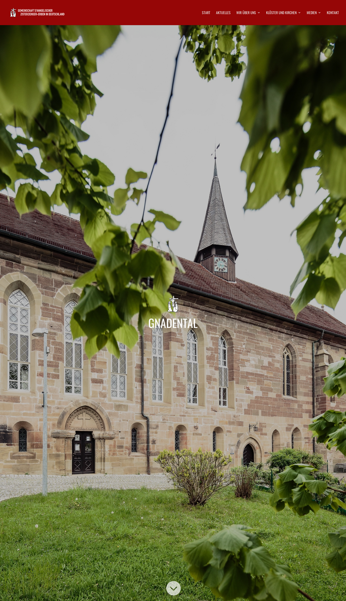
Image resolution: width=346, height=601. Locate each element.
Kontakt (333, 13)
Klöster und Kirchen (281, 13)
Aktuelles (223, 13)
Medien (312, 13)
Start (206, 13)
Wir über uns (246, 13)
